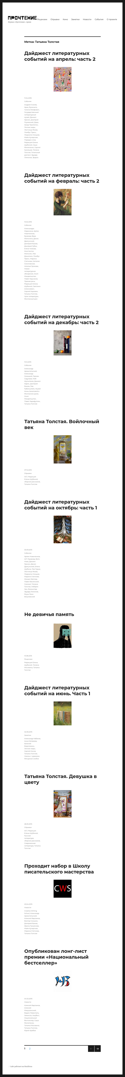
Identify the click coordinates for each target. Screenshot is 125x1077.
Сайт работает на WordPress (21, 1067)
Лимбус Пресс (30, 132)
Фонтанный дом (30, 299)
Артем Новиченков (32, 556)
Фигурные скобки (31, 759)
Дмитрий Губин (30, 246)
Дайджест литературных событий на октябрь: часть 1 (60, 505)
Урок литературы (31, 296)
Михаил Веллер (30, 579)
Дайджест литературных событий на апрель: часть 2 (59, 56)
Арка (26, 107)
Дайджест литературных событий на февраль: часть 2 (61, 178)
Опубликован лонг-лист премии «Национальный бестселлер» (56, 957)
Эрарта (35, 157)
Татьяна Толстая (30, 294)
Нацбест (35, 1015)
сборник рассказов (32, 482)
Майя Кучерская (31, 137)
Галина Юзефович (31, 110)
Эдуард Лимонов (31, 592)
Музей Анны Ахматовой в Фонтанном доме (32, 391)
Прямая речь (29, 281)
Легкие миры (29, 127)
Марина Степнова (31, 577)
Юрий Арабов (30, 1030)
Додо (36, 122)
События (99, 19)
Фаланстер (32, 589)
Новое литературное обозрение (30, 271)
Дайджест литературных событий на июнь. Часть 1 (57, 690)
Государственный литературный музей (31, 114)
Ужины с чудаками (31, 756)
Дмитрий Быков (30, 244)
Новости (87, 19)
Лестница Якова (30, 130)
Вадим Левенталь (31, 1013)
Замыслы (28, 1015)
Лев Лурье (36, 569)
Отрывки (54, 19)
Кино (65, 19)
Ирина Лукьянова (31, 926)
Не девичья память (49, 614)
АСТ (25, 477)
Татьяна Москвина (31, 1025)
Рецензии (42, 19)
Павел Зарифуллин (32, 401)
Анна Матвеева (30, 741)
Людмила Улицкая (31, 135)
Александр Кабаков (32, 738)
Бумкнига (33, 107)
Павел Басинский (31, 582)
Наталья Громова (31, 266)
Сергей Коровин (31, 291)
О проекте (112, 19)
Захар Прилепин (31, 125)
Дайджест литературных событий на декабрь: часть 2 (61, 319)
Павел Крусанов (30, 279)
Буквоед (27, 236)
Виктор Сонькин (31, 921)
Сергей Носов (30, 751)
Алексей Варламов (32, 918)
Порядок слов (30, 140)
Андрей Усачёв (30, 105)
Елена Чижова (30, 249)
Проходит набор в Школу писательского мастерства (59, 869)
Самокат (27, 584)
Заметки (75, 19)
